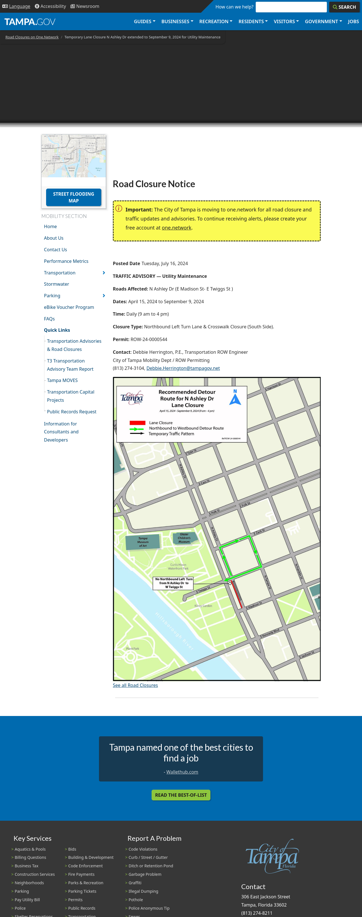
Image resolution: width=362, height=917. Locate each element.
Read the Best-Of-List (181, 795)
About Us (54, 238)
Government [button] (321, 21)
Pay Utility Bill (27, 899)
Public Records (81, 908)
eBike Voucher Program (69, 307)
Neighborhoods (29, 882)
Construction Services (35, 874)
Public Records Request (71, 412)
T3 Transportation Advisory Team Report (70, 365)
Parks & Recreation (85, 882)
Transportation (60, 273)
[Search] (344, 7)
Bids (72, 849)
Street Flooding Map (73, 197)
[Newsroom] (85, 6)
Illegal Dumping (143, 891)
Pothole (136, 899)
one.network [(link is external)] (176, 227)
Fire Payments (81, 874)
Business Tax (26, 865)
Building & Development (90, 857)
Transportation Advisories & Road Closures (74, 345)
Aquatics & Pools (30, 849)
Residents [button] (251, 21)
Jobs (353, 21)
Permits (75, 899)
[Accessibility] (50, 6)
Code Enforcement (85, 865)
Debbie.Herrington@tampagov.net (183, 368)
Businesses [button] (175, 21)
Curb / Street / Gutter (148, 857)
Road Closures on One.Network (32, 37)
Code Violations (143, 849)
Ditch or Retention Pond (151, 865)
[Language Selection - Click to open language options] (16, 6)
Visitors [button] (284, 21)
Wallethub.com (182, 772)
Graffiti (135, 882)
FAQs (49, 319)
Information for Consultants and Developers (61, 432)
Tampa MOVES (62, 380)
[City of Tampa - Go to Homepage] (30, 21)
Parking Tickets (82, 891)
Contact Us (55, 249)
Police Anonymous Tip (149, 908)
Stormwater (56, 284)
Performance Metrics (66, 261)
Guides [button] (142, 21)
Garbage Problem (145, 874)
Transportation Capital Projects (70, 396)
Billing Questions (30, 857)
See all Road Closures (135, 685)
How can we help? (234, 7)
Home (50, 226)
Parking (52, 295)
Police (20, 908)
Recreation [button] (214, 21)
